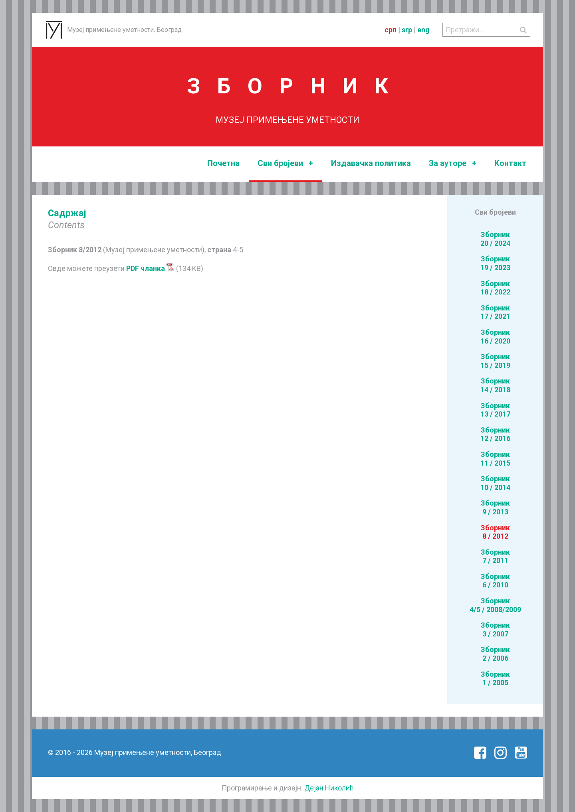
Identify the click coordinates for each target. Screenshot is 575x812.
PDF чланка (150, 268)
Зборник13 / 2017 (495, 410)
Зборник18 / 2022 (495, 287)
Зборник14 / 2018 (495, 385)
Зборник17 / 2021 (495, 312)
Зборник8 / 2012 (495, 532)
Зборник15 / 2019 (495, 360)
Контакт (510, 163)
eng (423, 30)
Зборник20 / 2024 (495, 238)
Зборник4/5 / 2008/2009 (495, 605)
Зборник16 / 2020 (495, 336)
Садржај (67, 213)
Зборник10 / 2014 (495, 483)
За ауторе (452, 163)
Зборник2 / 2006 (495, 653)
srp (407, 30)
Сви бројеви (285, 163)
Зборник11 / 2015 (495, 458)
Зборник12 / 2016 (495, 434)
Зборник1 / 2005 (495, 678)
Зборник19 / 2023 (495, 263)
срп (391, 30)
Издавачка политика (371, 163)
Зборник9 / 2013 (495, 507)
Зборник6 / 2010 (495, 580)
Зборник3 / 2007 (495, 629)
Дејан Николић (329, 788)
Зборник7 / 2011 (495, 556)
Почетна (223, 163)
